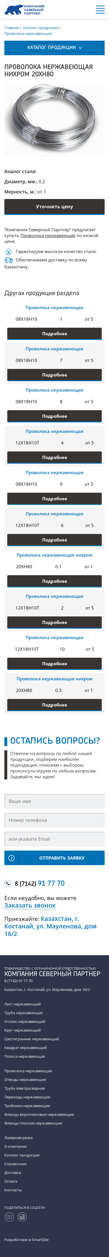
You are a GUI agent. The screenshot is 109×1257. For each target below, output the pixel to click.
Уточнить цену (54, 206)
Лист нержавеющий (22, 1004)
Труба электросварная (24, 1088)
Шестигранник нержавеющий (31, 1038)
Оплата (10, 1181)
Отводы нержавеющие (25, 1079)
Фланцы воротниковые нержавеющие (39, 1114)
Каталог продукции (22, 1155)
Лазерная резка (18, 1137)
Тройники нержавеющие (27, 1105)
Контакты (13, 1190)
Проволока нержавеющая (47, 235)
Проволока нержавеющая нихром (54, 555)
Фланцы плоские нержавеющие (33, 1123)
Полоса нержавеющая (24, 1056)
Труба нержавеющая (23, 1012)
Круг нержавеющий (22, 1030)
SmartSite (40, 1239)
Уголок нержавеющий (24, 1021)
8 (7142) (40, 884)
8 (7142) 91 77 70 (18, 980)
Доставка (12, 1172)
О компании (15, 1146)
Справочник (15, 1163)
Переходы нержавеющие (27, 1097)
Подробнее (54, 333)
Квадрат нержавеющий (25, 1047)
